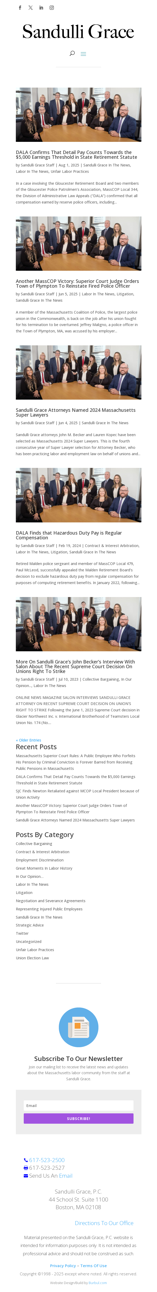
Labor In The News (32, 171)
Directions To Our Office (104, 1223)
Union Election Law (32, 957)
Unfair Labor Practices (70, 171)
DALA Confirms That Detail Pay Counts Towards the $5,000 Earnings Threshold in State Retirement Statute (76, 154)
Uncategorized (28, 941)
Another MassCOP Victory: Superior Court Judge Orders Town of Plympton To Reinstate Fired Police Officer (77, 283)
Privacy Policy (63, 1265)
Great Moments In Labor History (44, 868)
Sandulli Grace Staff (37, 165)
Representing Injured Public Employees (49, 908)
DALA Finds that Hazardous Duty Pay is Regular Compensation (69, 535)
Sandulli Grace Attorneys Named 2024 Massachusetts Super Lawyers (76, 412)
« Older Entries (28, 740)
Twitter (22, 933)
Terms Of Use (93, 1265)
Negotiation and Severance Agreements (50, 900)
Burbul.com (98, 1282)
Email (66, 1175)
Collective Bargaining (101, 679)
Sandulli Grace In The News (106, 165)
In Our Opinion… (30, 876)
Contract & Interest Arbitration (112, 545)
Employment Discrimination (40, 859)
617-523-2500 (47, 1160)
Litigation (125, 293)
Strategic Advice (30, 925)
